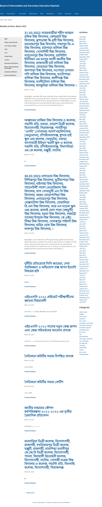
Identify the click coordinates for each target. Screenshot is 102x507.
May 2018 (82, 253)
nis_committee (83, 341)
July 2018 (82, 248)
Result (60, 13)
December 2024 (84, 77)
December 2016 (84, 291)
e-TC (6, 53)
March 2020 (83, 204)
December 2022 (84, 130)
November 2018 (84, 240)
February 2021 (83, 179)
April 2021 (82, 175)
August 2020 (83, 193)
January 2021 (83, 182)
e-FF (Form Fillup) (10, 46)
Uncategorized (83, 354)
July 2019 (82, 222)
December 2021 (84, 157)
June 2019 (82, 224)
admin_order (83, 312)
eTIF (5, 49)
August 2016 (83, 300)
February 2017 (83, 286)
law (80, 334)
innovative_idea (84, 330)
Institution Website (10, 72)
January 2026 (83, 48)
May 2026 (82, 39)
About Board (11, 13)
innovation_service (85, 327)
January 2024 (83, 101)
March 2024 (83, 97)
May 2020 (82, 199)
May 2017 (82, 280)
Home (2, 13)
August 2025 (83, 59)
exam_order (83, 316)
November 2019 (84, 213)
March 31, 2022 (29, 90)
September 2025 (84, 57)
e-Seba (6, 60)
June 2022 (82, 144)
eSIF (5, 39)
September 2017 (84, 271)
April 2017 (82, 282)
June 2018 (82, 251)
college (81, 314)
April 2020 (82, 202)
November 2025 (84, 52)
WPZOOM (67, 502)
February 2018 (83, 260)
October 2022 (83, 135)
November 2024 (84, 79)
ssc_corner (82, 352)
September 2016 (84, 297)
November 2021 (84, 159)
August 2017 (83, 273)
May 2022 (82, 146)
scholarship (83, 347)
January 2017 (83, 289)
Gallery (76, 13)
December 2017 (84, 264)
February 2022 (83, 153)
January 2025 (83, 75)
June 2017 (82, 277)
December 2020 (84, 184)
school (81, 350)
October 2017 (83, 268)
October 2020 (83, 188)
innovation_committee (86, 323)
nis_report (82, 345)
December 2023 (84, 104)
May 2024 (82, 92)
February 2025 (83, 72)
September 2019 (84, 217)
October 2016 (83, 295)
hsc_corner (82, 321)
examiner (82, 319)
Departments (33, 13)
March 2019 (83, 231)
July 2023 (82, 115)
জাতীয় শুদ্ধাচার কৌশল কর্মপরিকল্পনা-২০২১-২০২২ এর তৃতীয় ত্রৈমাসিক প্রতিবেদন (48, 411)
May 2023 (82, 119)
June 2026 (82, 37)
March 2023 (83, 124)
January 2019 (83, 235)
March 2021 (83, 177)
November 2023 (84, 106)
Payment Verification (11, 63)
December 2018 (84, 237)
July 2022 (82, 141)
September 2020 (84, 191)
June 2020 (82, 197)
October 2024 (83, 81)
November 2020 (84, 186)
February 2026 (83, 46)
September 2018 (84, 244)
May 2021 (82, 173)
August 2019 (83, 219)
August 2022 (83, 139)
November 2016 (84, 293)
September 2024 (84, 84)
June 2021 (82, 170)
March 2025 (83, 70)
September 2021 (84, 164)
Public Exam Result (10, 42)
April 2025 (82, 68)
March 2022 (83, 150)
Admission (68, 13)
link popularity (83, 336)
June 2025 (82, 64)
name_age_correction (86, 339)
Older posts (29, 493)
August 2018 (83, 246)
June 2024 (82, 90)
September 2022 (84, 137)
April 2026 (82, 41)
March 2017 (83, 284)
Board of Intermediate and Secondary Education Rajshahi (29, 5)
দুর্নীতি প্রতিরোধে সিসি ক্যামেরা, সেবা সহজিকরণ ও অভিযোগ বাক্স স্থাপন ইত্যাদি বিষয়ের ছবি (50, 267)
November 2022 (84, 133)
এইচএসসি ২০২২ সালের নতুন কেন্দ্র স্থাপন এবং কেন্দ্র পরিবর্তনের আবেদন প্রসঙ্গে (50, 328)
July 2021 (82, 168)
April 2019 (82, 228)
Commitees (22, 13)
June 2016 (82, 302)
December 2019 (84, 211)
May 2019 (82, 226)
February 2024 (83, 99)
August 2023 (83, 113)
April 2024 (82, 95)
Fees (41, 13)
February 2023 (83, 126)
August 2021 (83, 166)
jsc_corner (82, 332)
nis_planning (83, 343)
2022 (5, 20)
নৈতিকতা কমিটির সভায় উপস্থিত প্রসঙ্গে (48, 356)
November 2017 (84, 266)
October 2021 (83, 162)
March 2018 (83, 257)
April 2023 (82, 121)
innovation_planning (85, 325)
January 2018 (83, 262)
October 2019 (83, 215)
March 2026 (83, 43)
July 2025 (82, 61)
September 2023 (84, 110)
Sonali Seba (8, 56)
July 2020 (82, 195)
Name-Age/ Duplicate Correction (11, 67)
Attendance (49, 13)
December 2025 (84, 50)
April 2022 (82, 148)
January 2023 (83, 128)
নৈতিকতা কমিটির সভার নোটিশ (43, 382)
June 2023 (82, 117)
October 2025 (83, 55)
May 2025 (82, 66)
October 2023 (83, 108)
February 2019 (83, 233)
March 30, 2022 (29, 233)
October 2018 (83, 242)
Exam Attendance (10, 75)
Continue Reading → (30, 110)
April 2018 (82, 255)
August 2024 (83, 86)
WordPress (42, 502)
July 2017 (82, 275)
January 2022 (83, 155)
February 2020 (83, 206)
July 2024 (82, 88)
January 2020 (83, 208)
